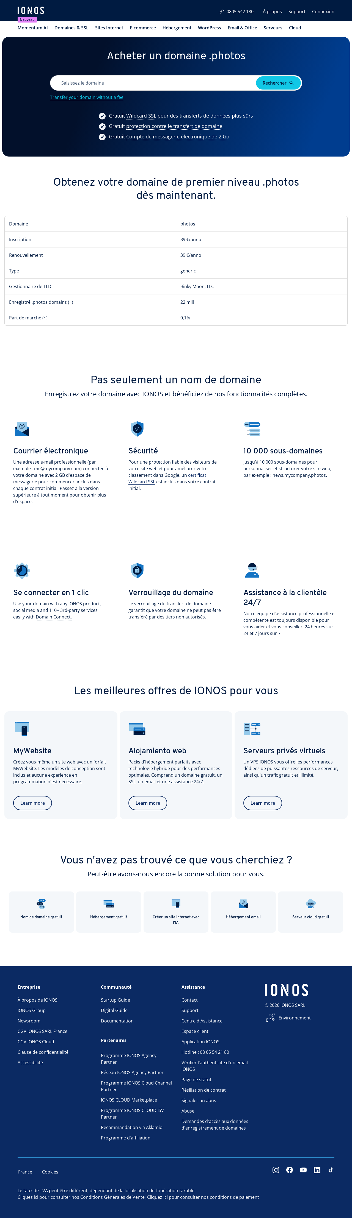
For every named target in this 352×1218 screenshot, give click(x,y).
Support (297, 12)
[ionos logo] (31, 11)
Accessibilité (30, 1063)
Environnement (295, 1018)
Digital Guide (114, 1010)
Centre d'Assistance (202, 1021)
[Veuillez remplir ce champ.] (154, 83)
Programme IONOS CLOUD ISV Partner (132, 1113)
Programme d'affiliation (125, 1138)
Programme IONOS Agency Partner (128, 1058)
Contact (190, 1000)
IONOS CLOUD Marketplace (129, 1100)
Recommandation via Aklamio (132, 1127)
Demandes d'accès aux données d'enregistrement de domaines (215, 1124)
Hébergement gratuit (108, 908)
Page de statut (196, 1080)
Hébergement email (243, 908)
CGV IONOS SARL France (42, 1031)
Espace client (195, 1031)
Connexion (323, 12)
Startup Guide (115, 1000)
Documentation (117, 1021)
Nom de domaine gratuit (41, 908)
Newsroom (29, 1021)
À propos (272, 12)
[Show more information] (141, 115)
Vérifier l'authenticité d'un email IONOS (215, 1066)
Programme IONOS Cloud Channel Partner (136, 1086)
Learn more (32, 803)
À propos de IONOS (37, 1000)
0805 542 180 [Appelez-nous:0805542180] (236, 12)
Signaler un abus (199, 1100)
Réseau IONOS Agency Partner (132, 1072)
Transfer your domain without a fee (86, 97)
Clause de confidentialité (43, 1052)
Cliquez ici (28, 1197)
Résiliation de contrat (204, 1090)
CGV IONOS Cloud (36, 1042)
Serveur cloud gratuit (310, 908)
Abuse (188, 1111)
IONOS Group (32, 1010)
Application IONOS (200, 1042)
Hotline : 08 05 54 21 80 (205, 1052)
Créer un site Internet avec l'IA (176, 911)
